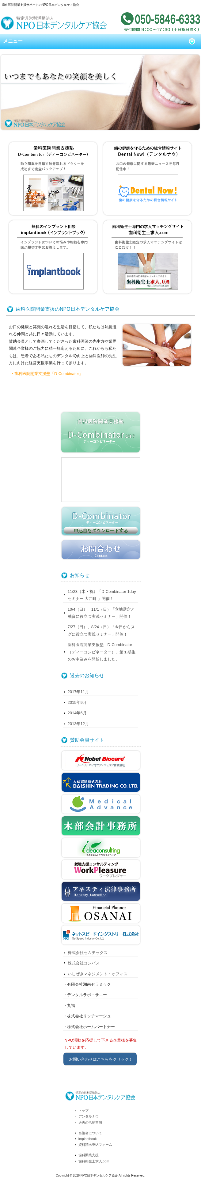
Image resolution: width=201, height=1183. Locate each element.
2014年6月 (77, 713)
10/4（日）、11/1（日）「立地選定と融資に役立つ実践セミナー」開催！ (101, 613)
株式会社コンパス (84, 963)
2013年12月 (78, 723)
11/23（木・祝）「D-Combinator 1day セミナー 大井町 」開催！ (102, 595)
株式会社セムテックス (88, 952)
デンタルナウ (88, 1116)
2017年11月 (78, 691)
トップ (83, 1110)
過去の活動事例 (90, 1122)
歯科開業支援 (88, 1155)
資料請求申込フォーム (95, 1144)
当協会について (90, 1133)
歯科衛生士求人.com (93, 1161)
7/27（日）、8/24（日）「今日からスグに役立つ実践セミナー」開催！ (101, 630)
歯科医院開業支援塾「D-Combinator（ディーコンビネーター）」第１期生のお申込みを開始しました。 (101, 651)
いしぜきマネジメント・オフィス (97, 974)
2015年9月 (77, 702)
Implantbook (87, 1139)
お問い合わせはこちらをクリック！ (101, 1059)
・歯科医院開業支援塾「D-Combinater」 (46, 373)
